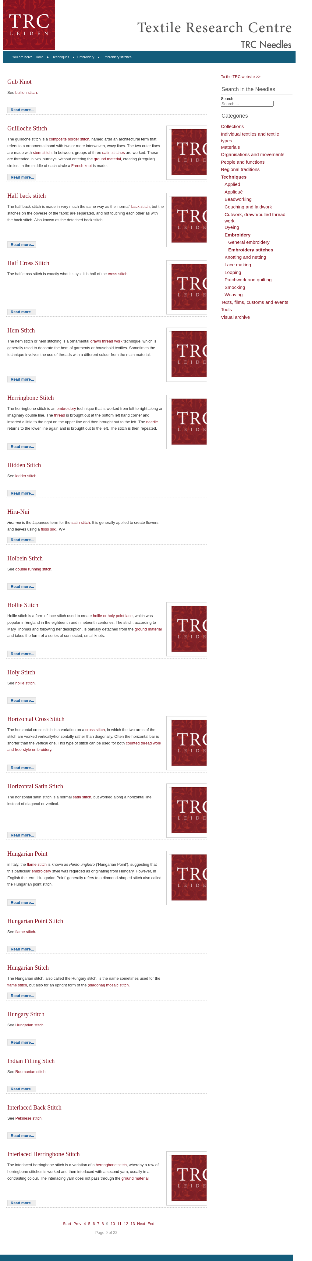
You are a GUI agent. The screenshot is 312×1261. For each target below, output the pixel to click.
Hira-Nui (18, 511)
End (150, 1223)
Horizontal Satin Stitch (35, 786)
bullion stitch (26, 92)
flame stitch (37, 864)
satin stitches (113, 152)
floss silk (48, 529)
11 (119, 1223)
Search (227, 98)
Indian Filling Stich (31, 1060)
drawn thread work (106, 341)
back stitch (140, 206)
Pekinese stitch (28, 1118)
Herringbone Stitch (30, 397)
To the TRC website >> (241, 76)
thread (60, 415)
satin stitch (81, 522)
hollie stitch (24, 683)
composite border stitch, (69, 139)
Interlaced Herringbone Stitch (43, 1154)
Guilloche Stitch (27, 128)
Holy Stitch (21, 672)
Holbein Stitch (25, 558)
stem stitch (42, 152)
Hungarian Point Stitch (35, 921)
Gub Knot (19, 81)
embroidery (66, 408)
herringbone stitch (111, 1165)
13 (132, 1223)
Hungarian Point (27, 853)
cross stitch (117, 274)
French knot (81, 165)
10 (113, 1223)
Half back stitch (26, 195)
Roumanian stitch (30, 1071)
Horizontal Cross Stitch (36, 719)
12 (126, 1223)
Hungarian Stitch (28, 967)
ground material (107, 159)
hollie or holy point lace (113, 615)
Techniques (60, 57)
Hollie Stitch (22, 605)
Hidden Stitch (24, 465)
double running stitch (33, 569)
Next (141, 1223)
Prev (77, 1223)
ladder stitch (25, 476)
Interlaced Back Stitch (34, 1107)
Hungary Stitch (25, 1014)
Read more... (22, 110)
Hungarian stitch (29, 1025)
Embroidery (85, 57)
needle (152, 422)
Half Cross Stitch (28, 263)
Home (39, 57)
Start (67, 1223)
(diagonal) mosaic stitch (108, 985)
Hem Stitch (21, 330)
